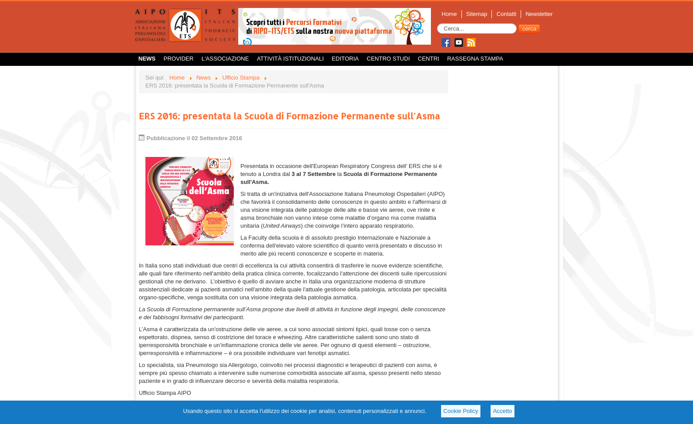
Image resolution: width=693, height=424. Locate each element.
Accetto (502, 411)
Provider (179, 58)
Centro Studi (388, 58)
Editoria (345, 58)
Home (449, 14)
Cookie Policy (460, 411)
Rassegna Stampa (475, 58)
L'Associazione (225, 58)
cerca (529, 28)
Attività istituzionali (290, 58)
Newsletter (538, 14)
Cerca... (437, 23)
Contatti (506, 14)
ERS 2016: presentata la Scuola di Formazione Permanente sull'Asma (289, 116)
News (147, 58)
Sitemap (476, 14)
